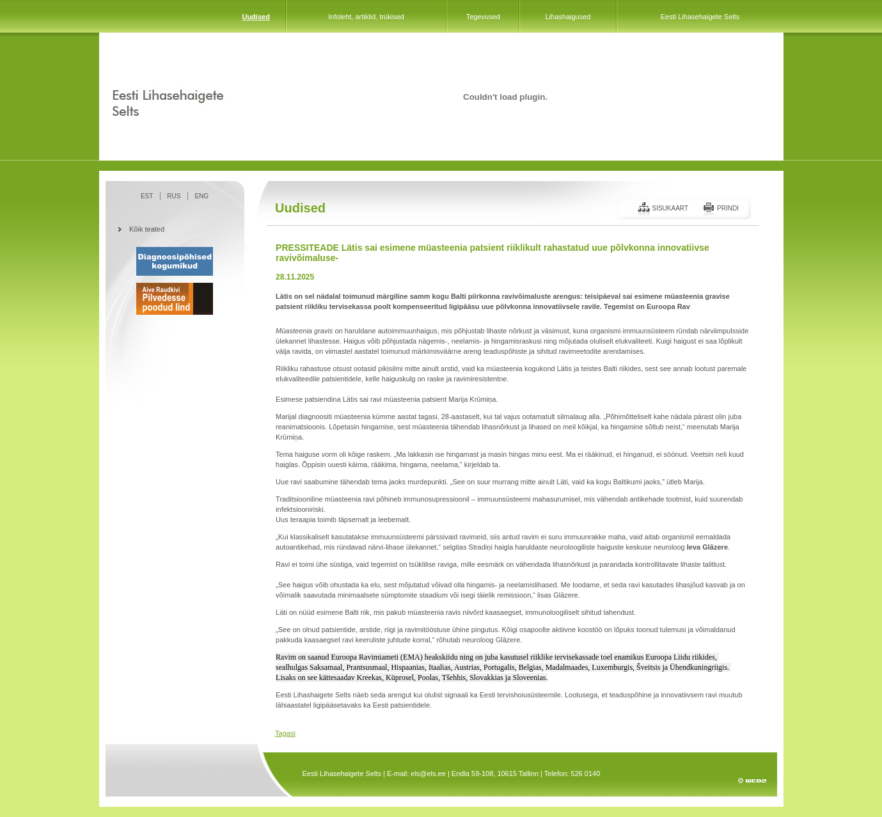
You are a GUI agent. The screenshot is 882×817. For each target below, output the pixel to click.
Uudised (255, 16)
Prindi (728, 208)
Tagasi (285, 733)
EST (147, 196)
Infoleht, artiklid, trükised (366, 16)
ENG (201, 196)
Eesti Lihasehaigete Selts (700, 16)
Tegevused (483, 16)
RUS (173, 196)
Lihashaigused (567, 16)
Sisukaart (670, 208)
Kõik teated (146, 229)
